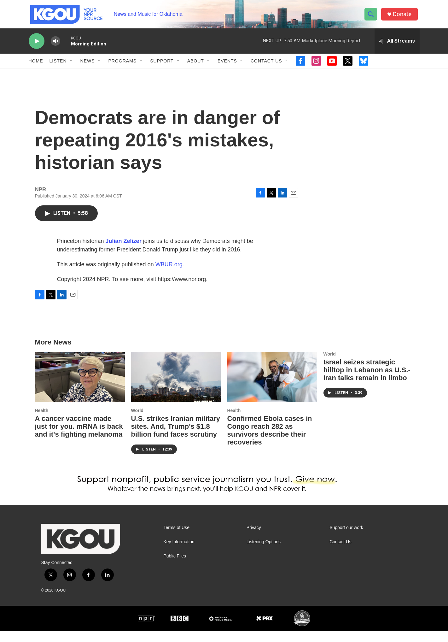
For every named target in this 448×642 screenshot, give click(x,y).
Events (227, 65)
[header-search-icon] (371, 16)
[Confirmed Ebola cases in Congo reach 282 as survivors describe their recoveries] (272, 388)
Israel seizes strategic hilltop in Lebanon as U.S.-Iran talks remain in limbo (366, 381)
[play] (37, 46)
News (87, 65)
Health (42, 421)
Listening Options (264, 553)
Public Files (175, 567)
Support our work (346, 538)
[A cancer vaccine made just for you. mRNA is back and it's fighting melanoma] (80, 388)
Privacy (254, 538)
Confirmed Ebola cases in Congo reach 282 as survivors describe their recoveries (269, 441)
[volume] (55, 46)
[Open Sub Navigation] (71, 65)
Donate (403, 16)
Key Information (179, 553)
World (137, 421)
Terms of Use (176, 538)
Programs (122, 65)
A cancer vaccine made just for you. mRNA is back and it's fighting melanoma (79, 437)
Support (161, 65)
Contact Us (266, 65)
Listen (58, 65)
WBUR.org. (169, 275)
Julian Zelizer (124, 252)
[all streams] (397, 45)
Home (36, 65)
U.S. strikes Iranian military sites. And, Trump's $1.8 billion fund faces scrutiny (175, 437)
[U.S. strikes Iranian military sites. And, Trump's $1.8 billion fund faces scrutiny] (176, 388)
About (195, 65)
